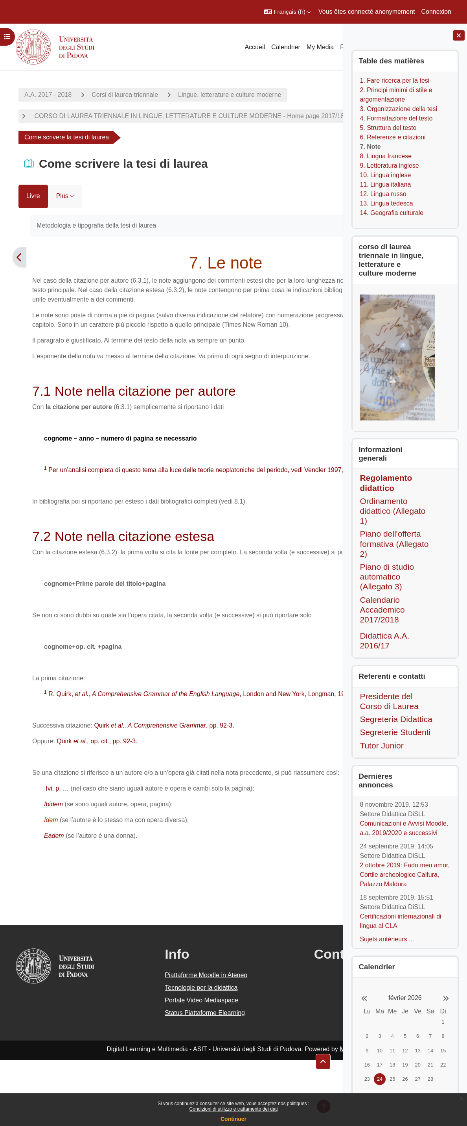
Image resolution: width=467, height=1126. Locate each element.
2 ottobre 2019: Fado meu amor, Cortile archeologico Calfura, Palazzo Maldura (405, 874)
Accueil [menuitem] (255, 47)
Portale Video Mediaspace (160, 1066)
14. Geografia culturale (391, 212)
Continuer (233, 1119)
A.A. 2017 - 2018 (38, 94)
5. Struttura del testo (388, 127)
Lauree (33, 146)
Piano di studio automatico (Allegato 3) (387, 576)
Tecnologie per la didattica (159, 1053)
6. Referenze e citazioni (392, 137)
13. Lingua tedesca (386, 203)
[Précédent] (10, 266)
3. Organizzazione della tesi (398, 109)
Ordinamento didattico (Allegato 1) (392, 510)
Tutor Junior (381, 745)
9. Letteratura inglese (389, 165)
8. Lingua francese (386, 156)
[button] (287, 12)
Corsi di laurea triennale (115, 94)
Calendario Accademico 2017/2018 (382, 609)
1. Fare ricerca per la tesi (394, 80)
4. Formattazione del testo (396, 118)
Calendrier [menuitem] (285, 47)
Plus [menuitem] (53, 205)
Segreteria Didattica (396, 719)
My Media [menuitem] (320, 47)
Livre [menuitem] (24, 205)
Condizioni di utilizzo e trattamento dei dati (233, 1109)
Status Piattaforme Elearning (163, 1079)
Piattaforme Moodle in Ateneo (164, 1041)
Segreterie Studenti (395, 732)
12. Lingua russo (383, 194)
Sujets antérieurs (383, 939)
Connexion (436, 11)
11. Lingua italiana (385, 184)
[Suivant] (333, 266)
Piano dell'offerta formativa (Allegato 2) (394, 543)
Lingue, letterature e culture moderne (220, 94)
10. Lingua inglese (385, 175)
